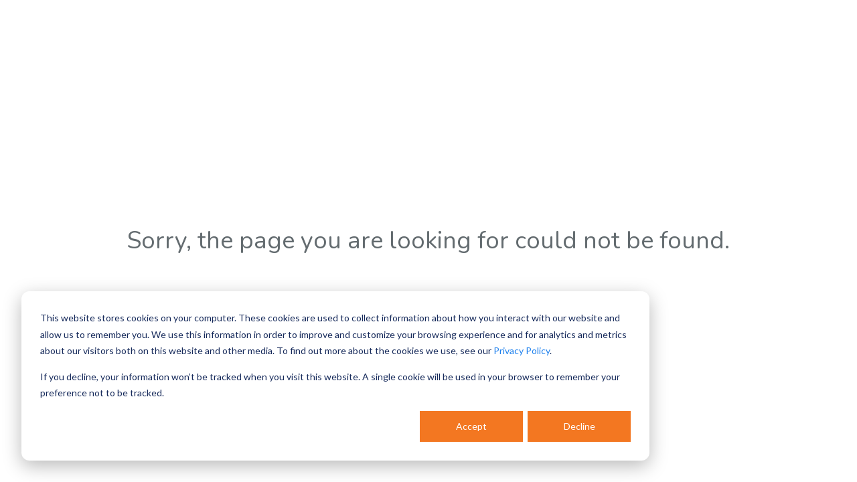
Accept (471, 426)
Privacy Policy (521, 350)
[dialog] (335, 376)
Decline (579, 426)
